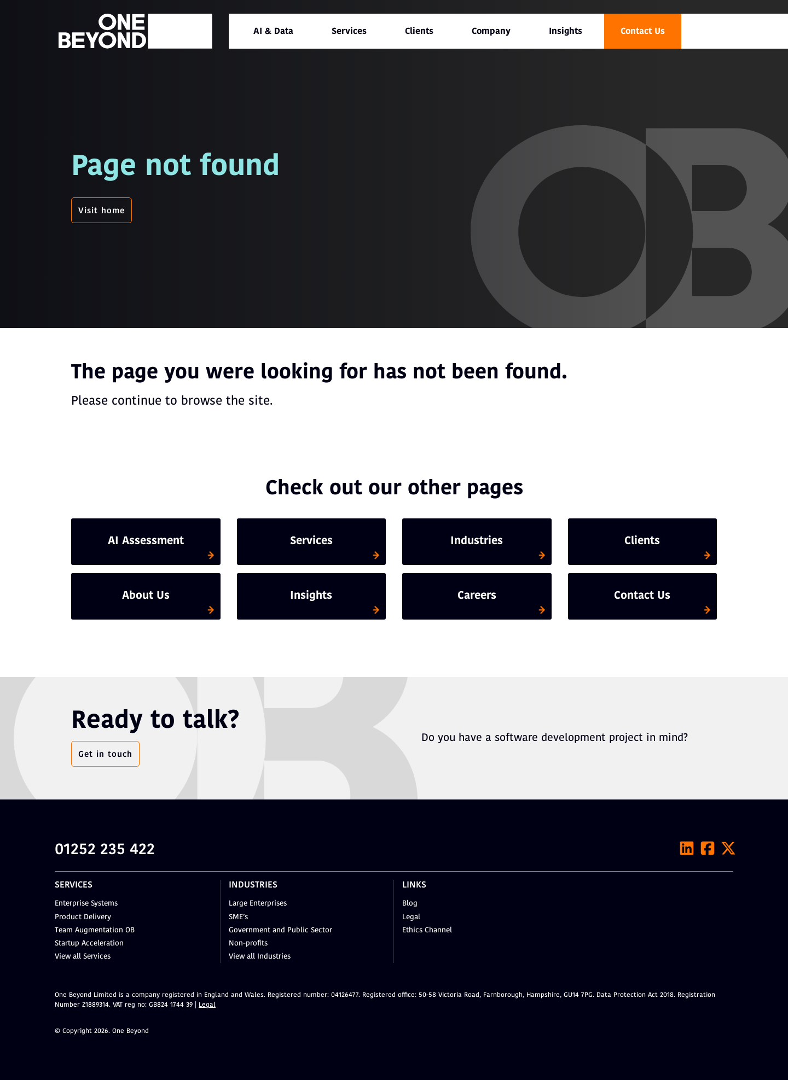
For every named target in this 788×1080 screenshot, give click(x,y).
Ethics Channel (427, 930)
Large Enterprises (258, 903)
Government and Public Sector (280, 930)
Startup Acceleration (89, 943)
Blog (410, 903)
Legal (411, 917)
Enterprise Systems (86, 903)
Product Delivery (83, 917)
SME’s (238, 917)
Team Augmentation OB (95, 930)
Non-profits (248, 943)
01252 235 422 (105, 850)
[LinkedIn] (686, 848)
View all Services (83, 957)
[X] (728, 848)
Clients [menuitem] (419, 32)
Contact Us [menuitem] (643, 32)
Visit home (101, 211)
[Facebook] (707, 848)
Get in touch (105, 754)
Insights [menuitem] (565, 32)
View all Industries (260, 957)
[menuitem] (273, 31)
